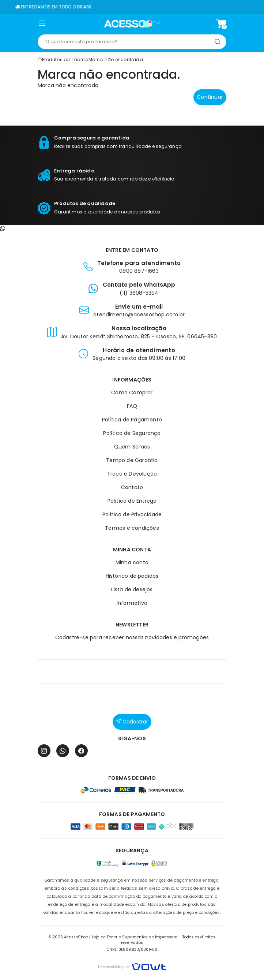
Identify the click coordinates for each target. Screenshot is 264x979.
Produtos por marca (65, 59)
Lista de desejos (131, 589)
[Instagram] (44, 750)
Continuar (210, 97)
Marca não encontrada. (116, 59)
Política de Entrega (132, 501)
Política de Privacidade (132, 514)
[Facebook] (81, 750)
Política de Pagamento (132, 419)
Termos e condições (132, 528)
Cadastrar (132, 721)
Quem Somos (132, 446)
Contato (132, 487)
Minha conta (132, 562)
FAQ (132, 406)
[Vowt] (132, 965)
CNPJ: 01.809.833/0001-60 (132, 949)
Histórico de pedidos (132, 576)
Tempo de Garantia (132, 460)
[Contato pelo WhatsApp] (2, 228)
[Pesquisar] (217, 42)
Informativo (132, 603)
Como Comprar (131, 392)
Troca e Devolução (132, 473)
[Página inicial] (132, 23)
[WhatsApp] (62, 750)
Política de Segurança (132, 433)
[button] (42, 25)
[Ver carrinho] (221, 24)
